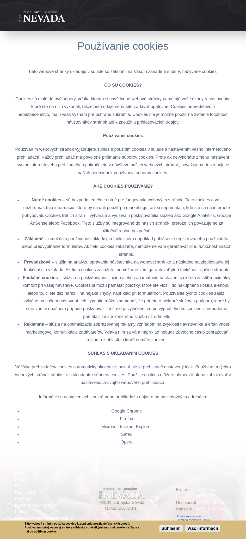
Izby (18, 486)
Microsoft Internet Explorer (126, 426)
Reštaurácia (26, 499)
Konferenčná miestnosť (36, 505)
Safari (126, 434)
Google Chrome (126, 411)
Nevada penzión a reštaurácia (42, 518)
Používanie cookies (122, 46)
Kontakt (22, 511)
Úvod (20, 473)
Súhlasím (171, 528)
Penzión (22, 479)
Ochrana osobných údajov (193, 520)
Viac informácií (202, 528)
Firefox (126, 418)
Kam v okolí (25, 492)
